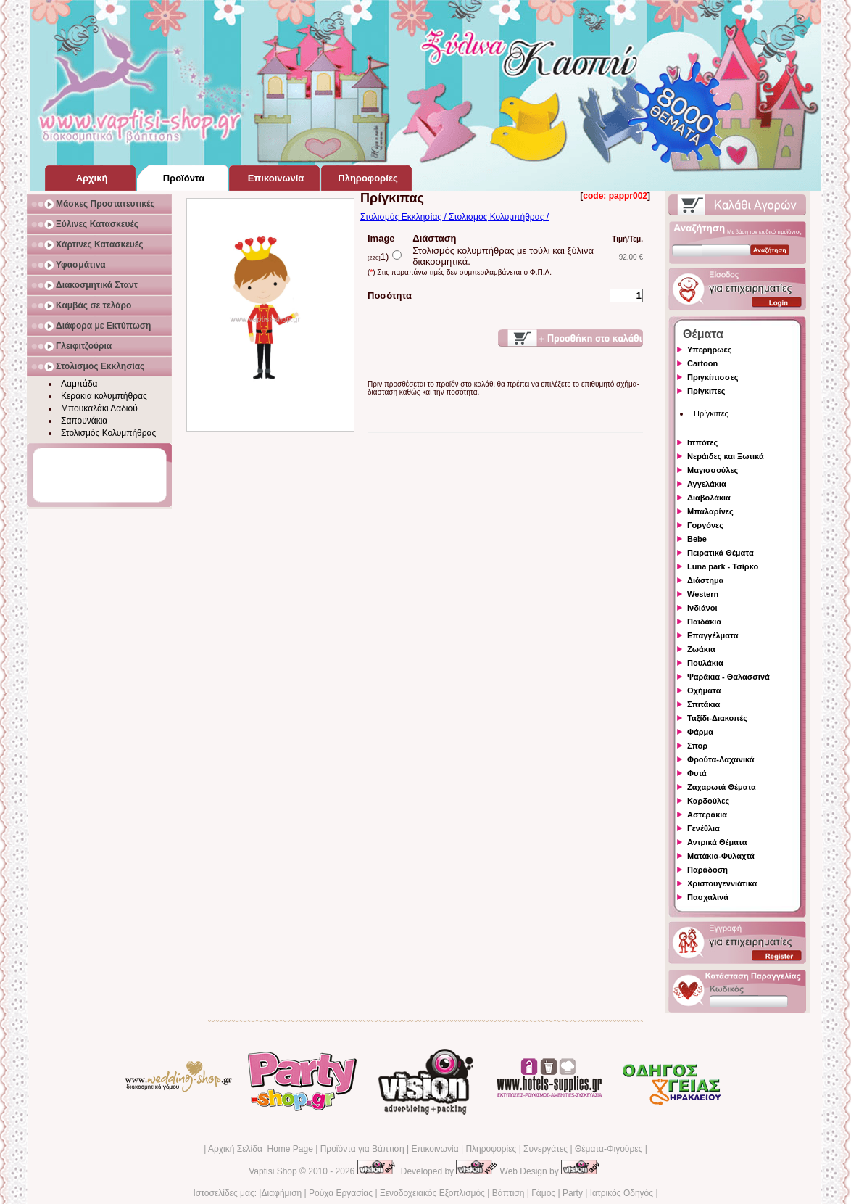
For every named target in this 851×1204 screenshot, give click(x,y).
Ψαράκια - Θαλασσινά (728, 676)
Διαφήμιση (281, 1193)
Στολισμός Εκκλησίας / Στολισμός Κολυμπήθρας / (454, 217)
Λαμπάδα (79, 384)
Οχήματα (704, 690)
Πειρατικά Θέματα (720, 552)
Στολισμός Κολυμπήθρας (108, 433)
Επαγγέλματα (712, 635)
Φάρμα (700, 731)
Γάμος (543, 1193)
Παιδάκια (704, 621)
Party (573, 1193)
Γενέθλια (703, 828)
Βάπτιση (508, 1193)
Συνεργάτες (545, 1149)
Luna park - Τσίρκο (722, 566)
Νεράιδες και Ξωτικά (725, 456)
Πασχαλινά (707, 897)
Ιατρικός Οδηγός (621, 1193)
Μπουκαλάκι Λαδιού (99, 408)
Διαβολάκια (709, 497)
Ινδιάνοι (702, 607)
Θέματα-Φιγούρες (608, 1149)
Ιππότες (702, 442)
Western (702, 594)
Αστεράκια (707, 814)
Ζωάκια (701, 649)
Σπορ (697, 745)
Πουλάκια (705, 663)
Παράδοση (707, 869)
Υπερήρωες (709, 349)
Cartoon (702, 363)
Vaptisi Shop (273, 1171)
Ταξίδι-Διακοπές (717, 718)
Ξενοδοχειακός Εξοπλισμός (432, 1193)
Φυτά (697, 773)
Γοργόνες (705, 525)
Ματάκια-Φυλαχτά (721, 856)
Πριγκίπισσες (713, 377)
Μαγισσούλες (712, 470)
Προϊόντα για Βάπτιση (362, 1149)
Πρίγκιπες (706, 391)
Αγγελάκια (706, 483)
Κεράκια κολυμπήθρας (104, 396)
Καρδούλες (708, 800)
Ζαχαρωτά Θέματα (721, 787)
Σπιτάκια (703, 704)
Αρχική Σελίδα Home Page (260, 1149)
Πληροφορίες (490, 1149)
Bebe (697, 539)
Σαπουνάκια (84, 421)
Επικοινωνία (434, 1149)
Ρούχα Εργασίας (341, 1193)
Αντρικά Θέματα (717, 842)
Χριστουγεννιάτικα (722, 883)
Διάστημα (705, 580)
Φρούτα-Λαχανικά (721, 759)
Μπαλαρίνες (710, 511)
